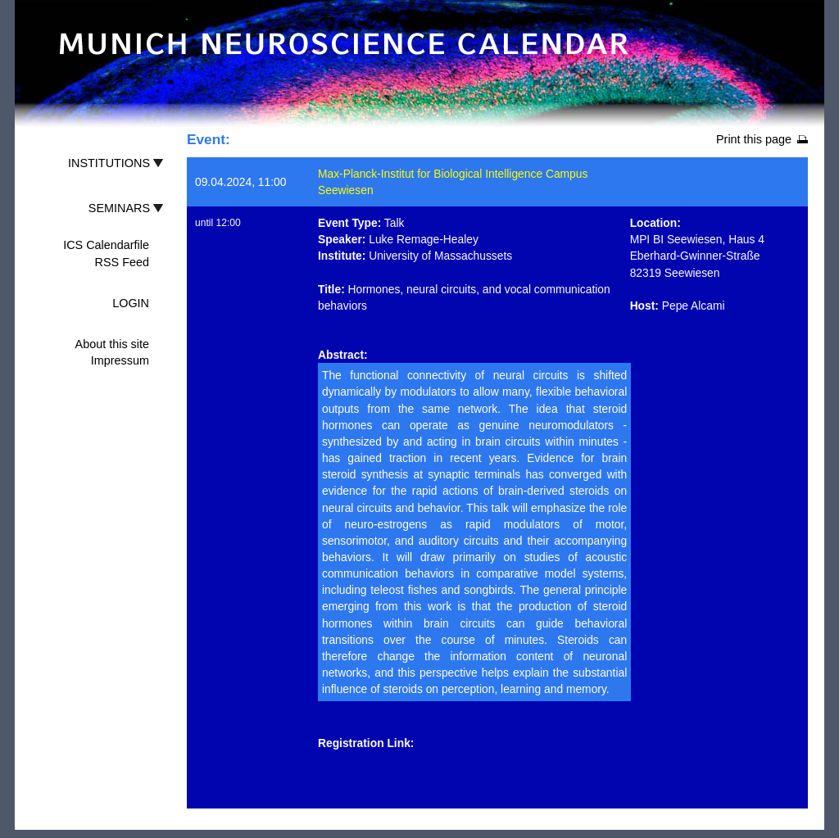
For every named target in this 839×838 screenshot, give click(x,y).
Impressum (120, 360)
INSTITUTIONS (109, 163)
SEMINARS (119, 208)
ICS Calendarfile (106, 244)
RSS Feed (122, 262)
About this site (112, 344)
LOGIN (130, 303)
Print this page (753, 139)
